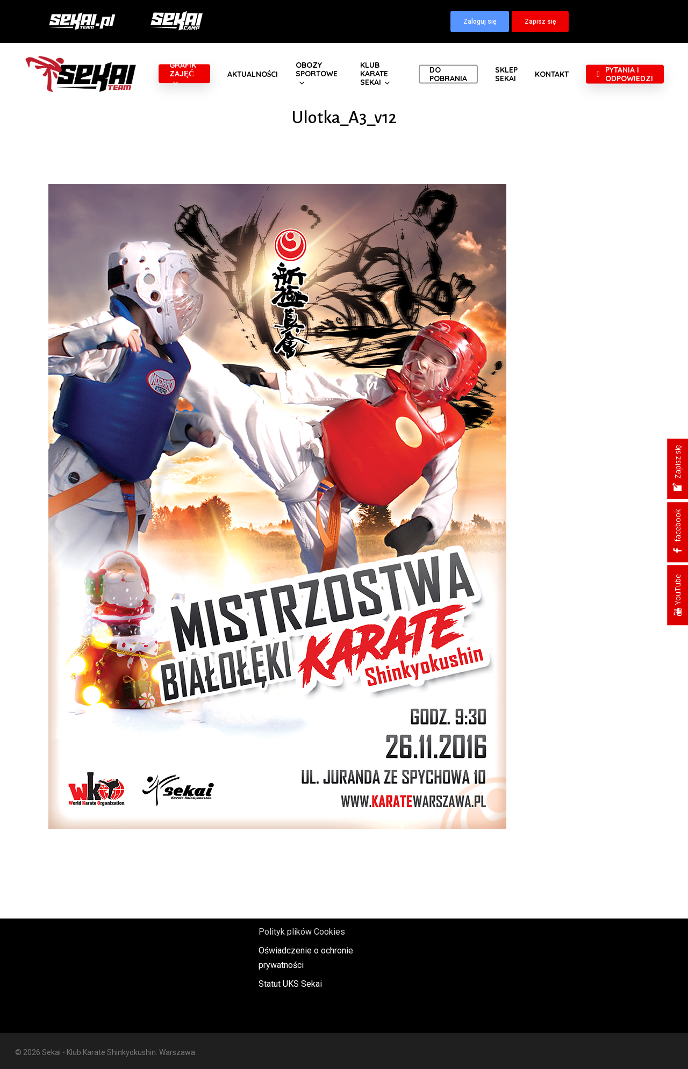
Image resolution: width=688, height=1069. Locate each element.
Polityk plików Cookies (302, 932)
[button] (479, 21)
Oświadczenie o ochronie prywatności (306, 957)
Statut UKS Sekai (290, 984)
